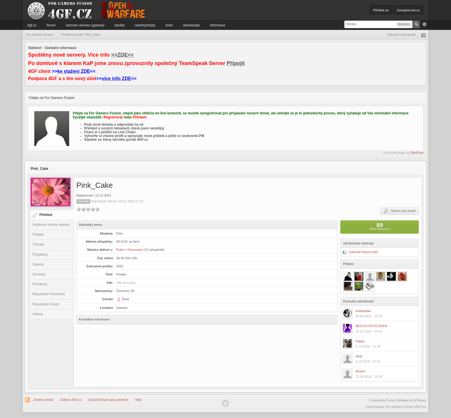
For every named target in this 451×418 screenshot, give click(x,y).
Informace (217, 25)
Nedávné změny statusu (51, 225)
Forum (51, 25)
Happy (360, 341)
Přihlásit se (381, 10)
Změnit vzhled (43, 399)
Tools (169, 25)
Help (138, 399)
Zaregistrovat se (408, 10)
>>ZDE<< (122, 55)
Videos (38, 314)
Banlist (119, 25)
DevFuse (417, 152)
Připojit (236, 63)
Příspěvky (40, 255)
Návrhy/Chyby (145, 25)
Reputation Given (46, 304)
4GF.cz (32, 25)
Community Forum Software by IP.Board (397, 400)
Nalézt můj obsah (400, 210)
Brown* (360, 371)
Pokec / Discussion (129, 249)
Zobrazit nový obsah (401, 34)
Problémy (40, 284)
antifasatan (363, 311)
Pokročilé (424, 24)
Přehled (46, 215)
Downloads (191, 25)
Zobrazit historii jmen (360, 252)
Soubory (39, 274)
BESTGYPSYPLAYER (371, 326)
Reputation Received (49, 294)
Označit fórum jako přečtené (108, 399)
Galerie (38, 264)
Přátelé (38, 235)
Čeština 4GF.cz (71, 399)
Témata (38, 244)
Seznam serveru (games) (85, 25)
